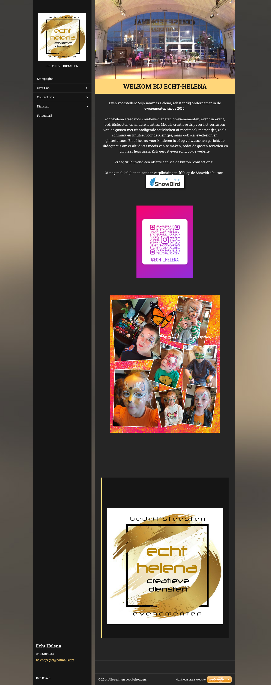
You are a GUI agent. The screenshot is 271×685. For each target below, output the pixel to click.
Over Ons (43, 88)
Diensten (43, 106)
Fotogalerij (44, 115)
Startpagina (45, 79)
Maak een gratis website (191, 679)
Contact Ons (45, 97)
